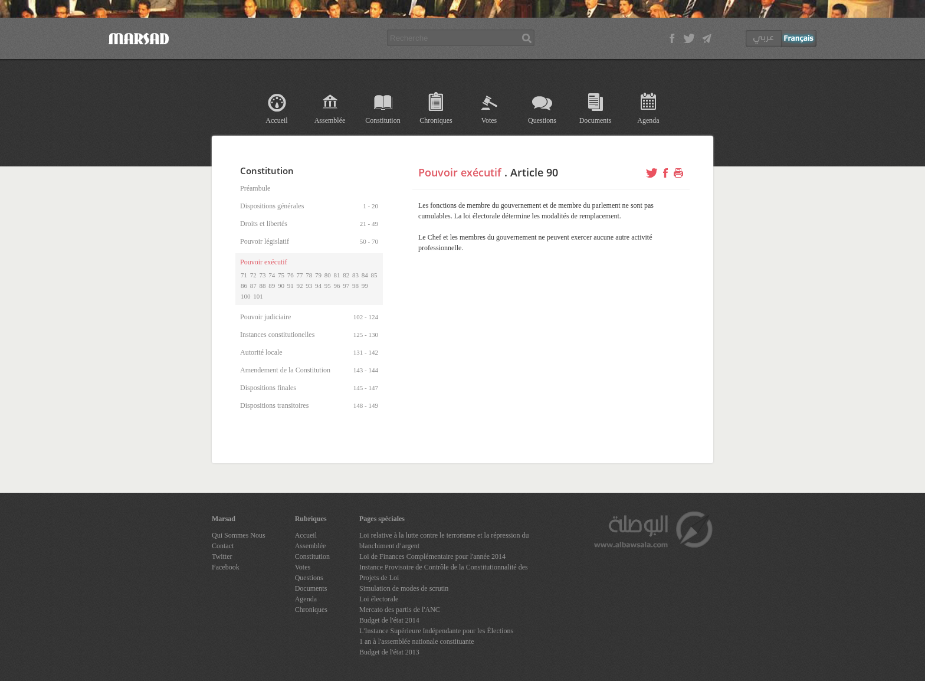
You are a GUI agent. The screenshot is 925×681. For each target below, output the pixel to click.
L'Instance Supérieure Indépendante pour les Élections (436, 631)
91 (290, 285)
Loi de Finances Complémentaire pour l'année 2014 (432, 556)
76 (290, 275)
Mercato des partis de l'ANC (399, 609)
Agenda (648, 120)
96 (337, 285)
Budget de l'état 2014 (389, 620)
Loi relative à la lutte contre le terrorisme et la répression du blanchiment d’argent (444, 540)
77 (300, 275)
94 (318, 285)
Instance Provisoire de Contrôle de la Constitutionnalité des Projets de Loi (443, 572)
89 (271, 285)
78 (309, 275)
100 (246, 296)
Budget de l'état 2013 (389, 652)
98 (355, 285)
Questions (542, 120)
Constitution (382, 120)
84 (365, 275)
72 (253, 275)
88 (263, 285)
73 (263, 275)
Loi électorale (378, 599)
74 (271, 275)
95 (327, 285)
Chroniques (435, 120)
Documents (595, 120)
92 (300, 285)
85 (374, 275)
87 (253, 285)
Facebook (226, 567)
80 (327, 275)
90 (281, 285)
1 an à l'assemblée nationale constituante (416, 641)
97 (346, 285)
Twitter (222, 556)
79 (318, 275)
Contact (223, 546)
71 (244, 275)
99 (365, 285)
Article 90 (534, 172)
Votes (489, 120)
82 (346, 275)
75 (281, 275)
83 (355, 275)
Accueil (276, 120)
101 (258, 296)
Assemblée (330, 120)
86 (244, 285)
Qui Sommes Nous (238, 535)
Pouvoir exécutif (459, 172)
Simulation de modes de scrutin (403, 588)
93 (309, 285)
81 (337, 275)
